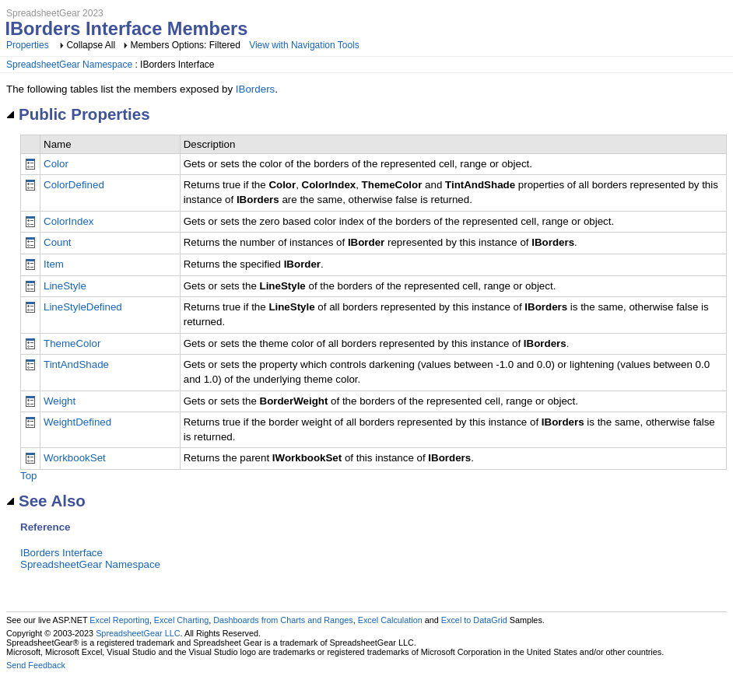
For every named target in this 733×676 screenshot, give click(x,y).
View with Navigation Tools (304, 45)
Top (28, 476)
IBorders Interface (61, 553)
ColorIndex (68, 221)
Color (56, 164)
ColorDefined (74, 185)
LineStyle (65, 286)
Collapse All (90, 45)
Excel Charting (181, 620)
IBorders (255, 89)
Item (54, 264)
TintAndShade (76, 364)
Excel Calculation (390, 620)
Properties (27, 45)
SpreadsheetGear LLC (138, 633)
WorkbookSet (75, 458)
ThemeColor (72, 343)
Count (58, 242)
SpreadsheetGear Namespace (69, 64)
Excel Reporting (119, 620)
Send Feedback (35, 665)
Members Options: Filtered (186, 45)
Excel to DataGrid (474, 620)
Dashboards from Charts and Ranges (282, 620)
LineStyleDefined (83, 307)
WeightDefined (77, 422)
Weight (59, 401)
